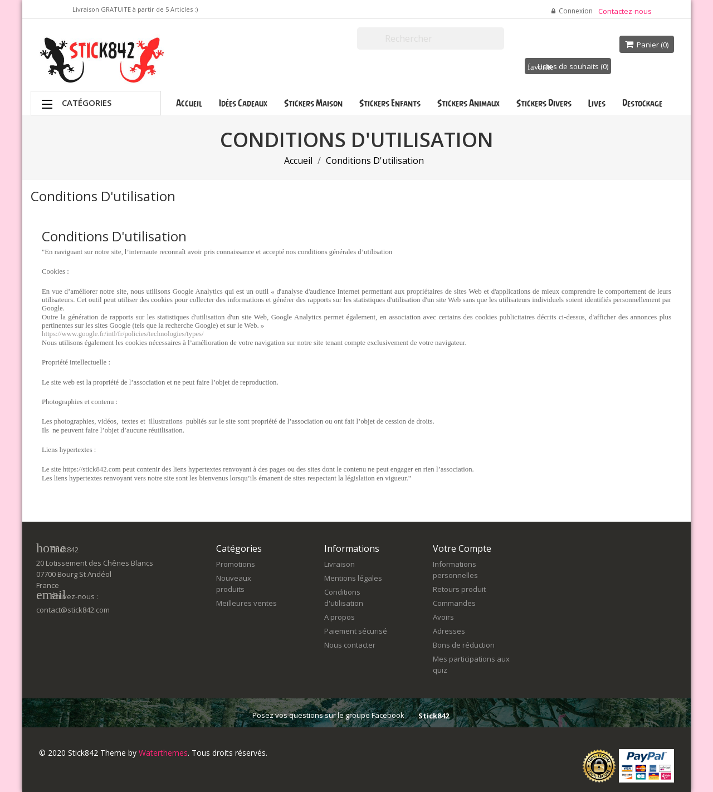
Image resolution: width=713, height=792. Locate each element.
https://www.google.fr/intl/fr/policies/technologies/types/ (123, 334)
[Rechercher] (430, 38)
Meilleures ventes (246, 603)
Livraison (339, 564)
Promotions (235, 564)
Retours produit (459, 589)
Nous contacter (349, 645)
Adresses (449, 631)
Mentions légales (353, 578)
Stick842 (433, 716)
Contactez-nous (625, 11)
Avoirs (443, 617)
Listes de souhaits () (568, 66)
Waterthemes (162, 752)
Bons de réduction (464, 645)
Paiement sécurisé (355, 631)
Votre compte (462, 548)
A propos (339, 617)
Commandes (454, 603)
